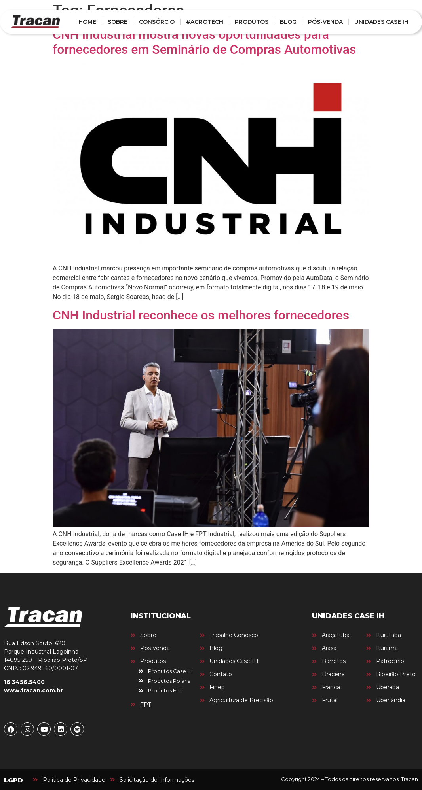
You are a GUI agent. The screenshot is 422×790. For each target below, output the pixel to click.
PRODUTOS (251, 21)
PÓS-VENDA (325, 21)
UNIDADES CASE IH (381, 21)
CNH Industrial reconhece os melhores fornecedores (201, 315)
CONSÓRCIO (157, 21)
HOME (87, 21)
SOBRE (117, 21)
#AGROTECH (204, 21)
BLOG (288, 21)
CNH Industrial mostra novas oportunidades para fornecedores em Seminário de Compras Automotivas (204, 42)
